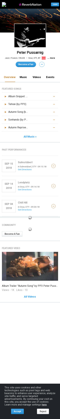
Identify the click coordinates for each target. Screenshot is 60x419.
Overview (10, 77)
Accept (17, 411)
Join (55, 4)
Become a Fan (25, 64)
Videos (37, 77)
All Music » (30, 136)
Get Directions (25, 169)
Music (23, 77)
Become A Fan (12, 234)
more (52, 58)
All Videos (30, 296)
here (44, 404)
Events (50, 77)
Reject (43, 411)
